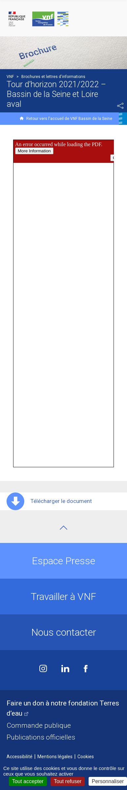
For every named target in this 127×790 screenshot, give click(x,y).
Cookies (85, 756)
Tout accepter (28, 781)
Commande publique (39, 725)
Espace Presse (63, 561)
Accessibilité (19, 756)
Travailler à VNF (63, 596)
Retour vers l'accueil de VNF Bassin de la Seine (69, 118)
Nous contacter (63, 632)
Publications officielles (41, 737)
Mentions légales (55, 756)
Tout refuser (67, 781)
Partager (120, 105)
